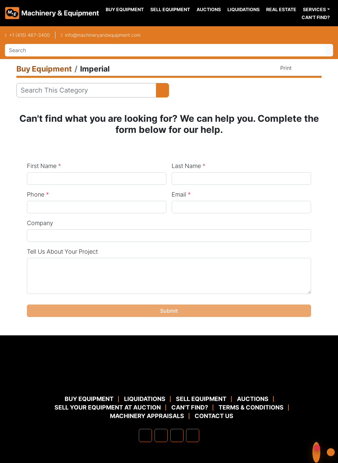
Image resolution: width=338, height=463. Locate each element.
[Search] (165, 50)
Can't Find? (316, 17)
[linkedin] (161, 435)
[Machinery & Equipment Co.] (169, 378)
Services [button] (314, 9)
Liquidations (243, 9)
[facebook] (145, 435)
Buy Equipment (125, 9)
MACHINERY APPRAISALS (147, 415)
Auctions (209, 9)
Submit (169, 310)
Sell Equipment (170, 9)
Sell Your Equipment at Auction (107, 407)
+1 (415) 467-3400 (29, 35)
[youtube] (192, 435)
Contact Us (214, 415)
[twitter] (176, 435)
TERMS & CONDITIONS (251, 407)
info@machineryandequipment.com (102, 35)
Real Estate (281, 9)
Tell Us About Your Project (62, 251)
